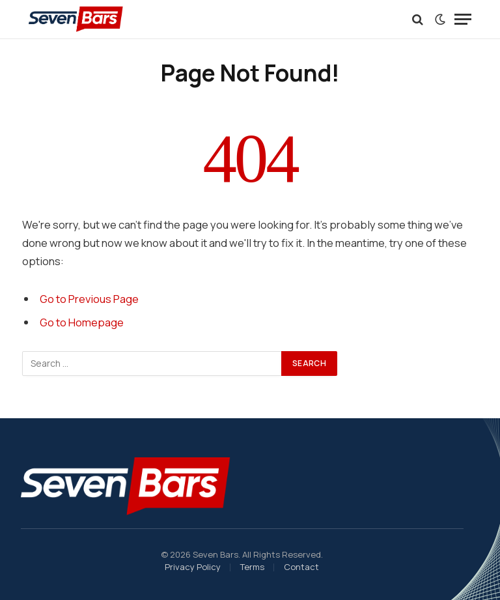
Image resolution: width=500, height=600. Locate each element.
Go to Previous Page (89, 298)
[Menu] (462, 19)
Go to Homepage (82, 322)
